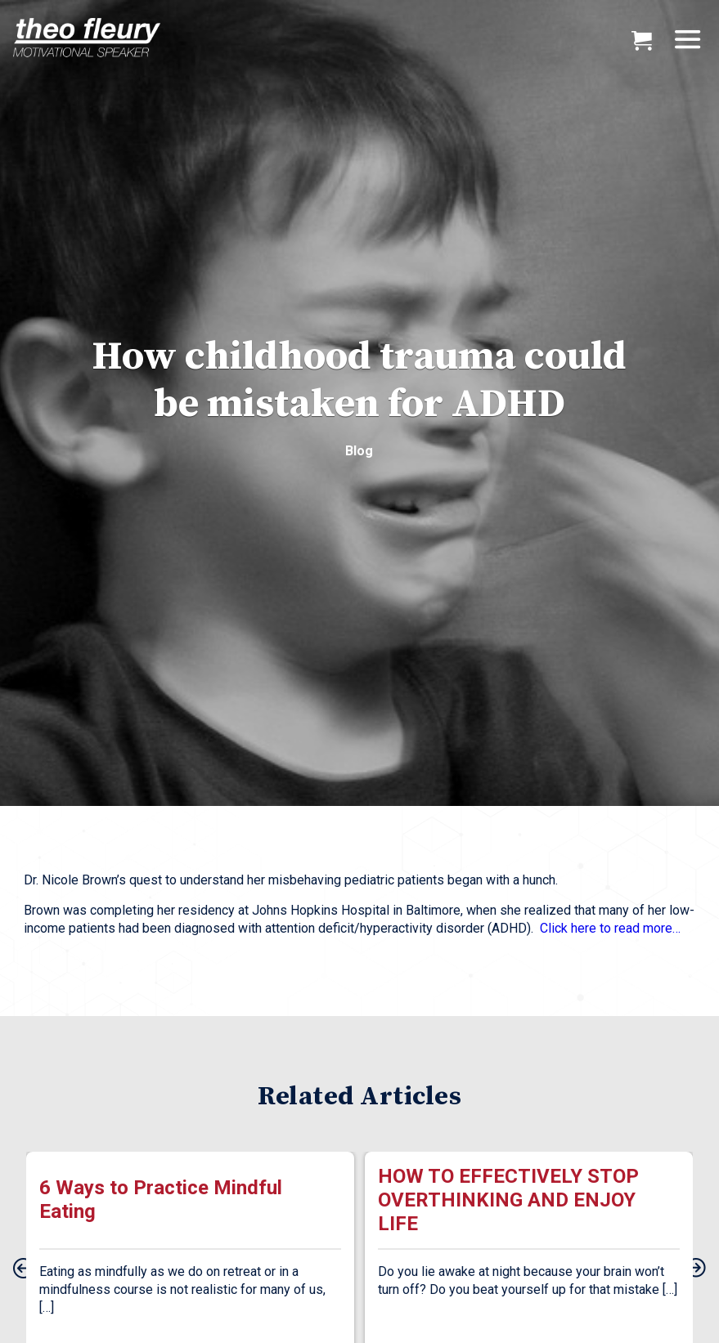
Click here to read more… (610, 928)
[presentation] (23, 1269)
